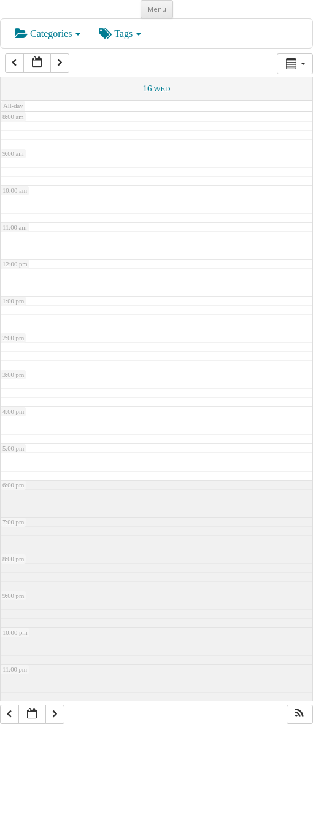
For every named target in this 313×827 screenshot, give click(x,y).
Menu (156, 9)
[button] (299, 714)
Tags (120, 33)
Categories (47, 33)
